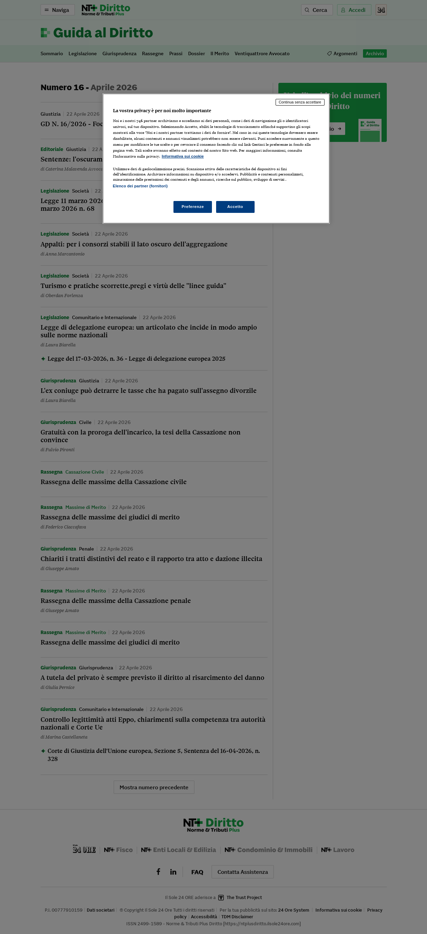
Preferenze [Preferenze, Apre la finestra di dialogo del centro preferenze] (193, 206)
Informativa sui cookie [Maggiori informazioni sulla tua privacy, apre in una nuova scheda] (183, 156)
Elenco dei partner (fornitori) (140, 186)
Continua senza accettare (300, 102)
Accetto (235, 206)
